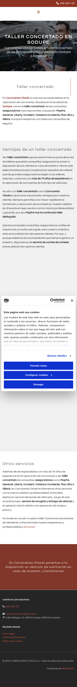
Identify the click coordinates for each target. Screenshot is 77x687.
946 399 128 (67, 3)
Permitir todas (38, 365)
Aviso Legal (8, 634)
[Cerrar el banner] (72, 300)
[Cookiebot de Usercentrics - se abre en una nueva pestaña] (50, 300)
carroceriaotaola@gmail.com (21, 614)
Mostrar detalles (57, 355)
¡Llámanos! (28, 527)
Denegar (39, 384)
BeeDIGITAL (68, 668)
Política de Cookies (12, 641)
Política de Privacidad (13, 637)
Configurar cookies (38, 375)
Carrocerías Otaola (17, 98)
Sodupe (7, 106)
